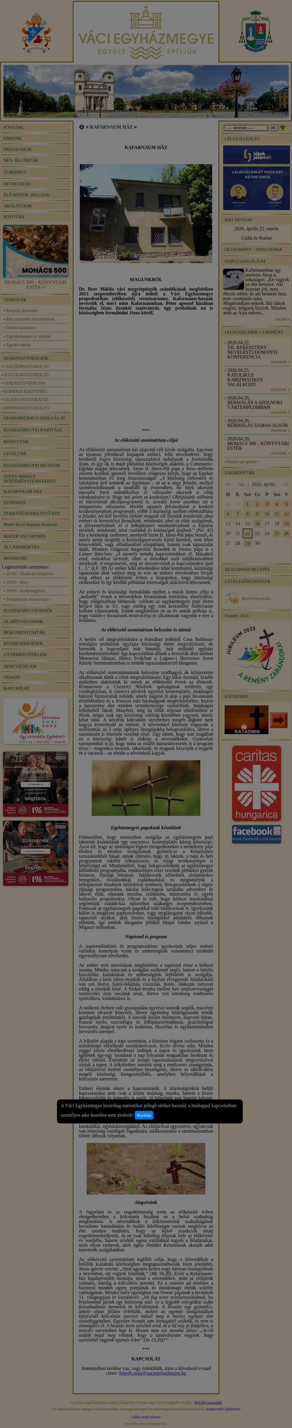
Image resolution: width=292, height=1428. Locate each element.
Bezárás (144, 1115)
